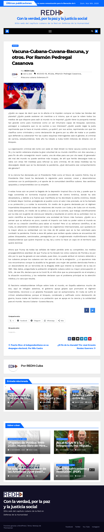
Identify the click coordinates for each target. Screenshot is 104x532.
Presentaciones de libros (17, 439)
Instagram (96, 527)
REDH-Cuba (29, 71)
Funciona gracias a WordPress (15, 526)
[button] (92, 31)
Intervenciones (62, 439)
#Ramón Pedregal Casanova (68, 74)
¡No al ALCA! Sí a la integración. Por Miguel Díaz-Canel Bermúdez (72, 445)
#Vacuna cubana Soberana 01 (34, 77)
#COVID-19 (42, 74)
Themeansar (8, 528)
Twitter (77, 527)
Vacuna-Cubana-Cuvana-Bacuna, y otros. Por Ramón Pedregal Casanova (50, 57)
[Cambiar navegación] (50, 31)
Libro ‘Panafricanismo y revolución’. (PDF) (72, 470)
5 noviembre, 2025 (66, 450)
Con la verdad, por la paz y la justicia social (52, 18)
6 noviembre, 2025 (18, 450)
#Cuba (51, 74)
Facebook (69, 527)
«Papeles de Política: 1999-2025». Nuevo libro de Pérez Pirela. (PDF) (27, 445)
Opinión (15, 45)
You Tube (86, 527)
